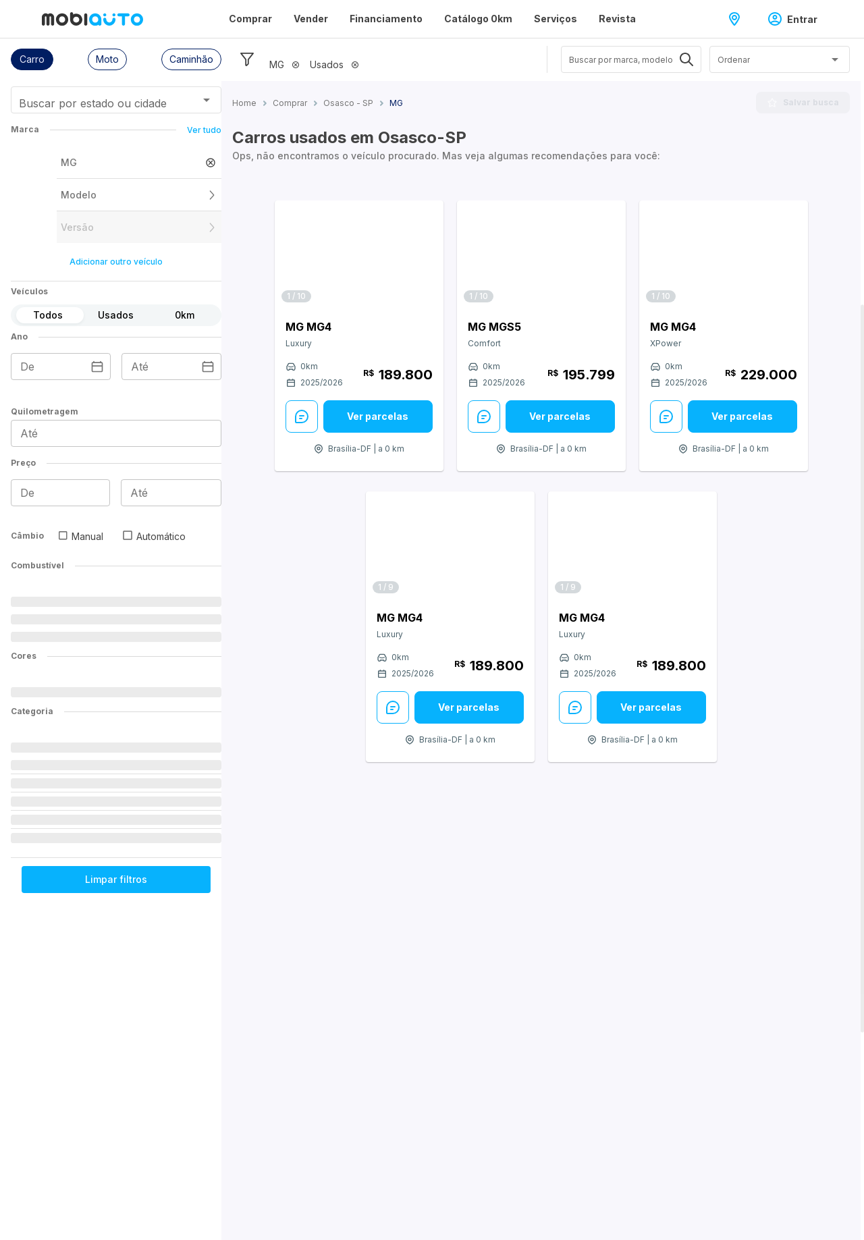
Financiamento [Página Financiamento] (386, 18)
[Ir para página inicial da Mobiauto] (92, 19)
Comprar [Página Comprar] (250, 18)
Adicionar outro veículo (116, 262)
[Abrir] (206, 99)
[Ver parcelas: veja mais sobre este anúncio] (378, 416)
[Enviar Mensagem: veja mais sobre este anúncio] (302, 416)
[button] (32, 59)
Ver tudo (204, 130)
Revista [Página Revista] (617, 18)
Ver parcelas (377, 416)
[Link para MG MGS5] (541, 254)
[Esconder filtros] (247, 59)
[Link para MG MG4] (359, 254)
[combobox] (100, 104)
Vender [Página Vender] (311, 18)
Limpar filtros (116, 879)
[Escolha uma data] (97, 366)
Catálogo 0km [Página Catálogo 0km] (478, 18)
